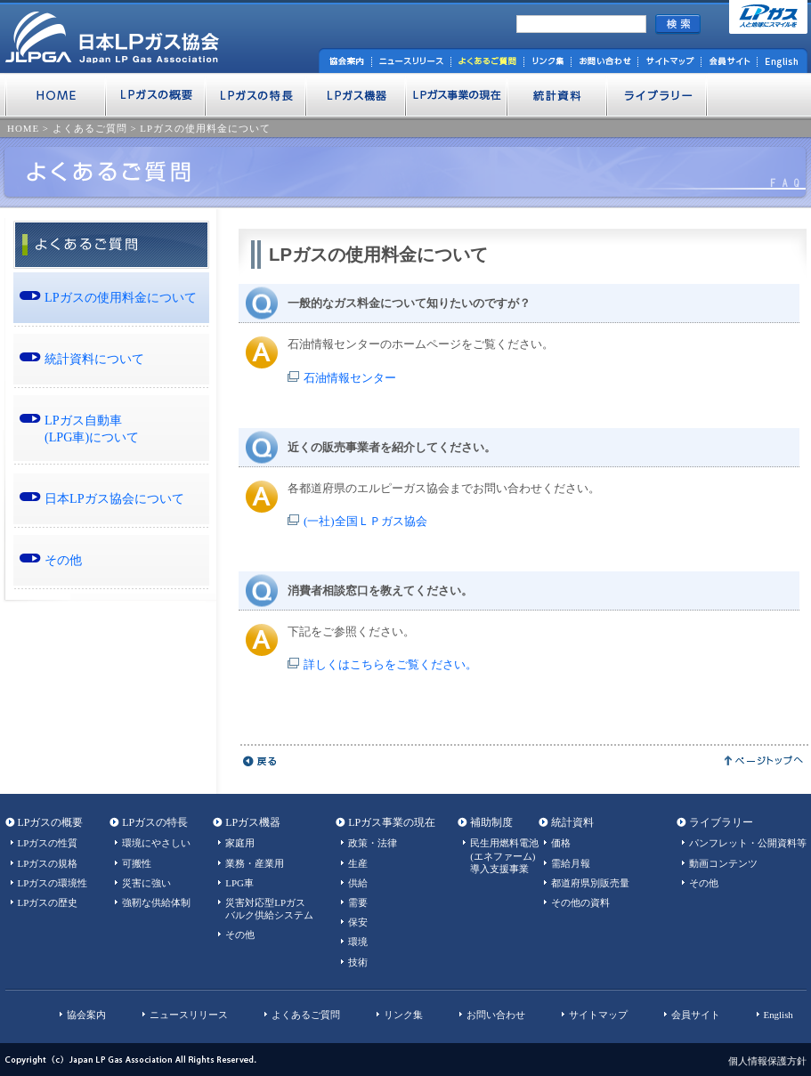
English (778, 1014)
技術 (358, 962)
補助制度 (491, 822)
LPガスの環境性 (53, 883)
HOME (23, 128)
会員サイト (695, 1014)
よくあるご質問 (90, 128)
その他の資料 (580, 902)
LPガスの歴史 (48, 902)
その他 (63, 560)
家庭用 (240, 842)
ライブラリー (721, 822)
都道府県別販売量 (590, 883)
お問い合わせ (495, 1014)
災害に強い (146, 883)
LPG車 (239, 883)
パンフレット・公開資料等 (748, 842)
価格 (561, 842)
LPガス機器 (252, 822)
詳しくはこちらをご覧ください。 (390, 664)
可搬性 (136, 863)
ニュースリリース (189, 1014)
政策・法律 (372, 842)
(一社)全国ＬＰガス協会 (365, 521)
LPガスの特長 (155, 822)
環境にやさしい (156, 842)
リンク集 (403, 1014)
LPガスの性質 (48, 842)
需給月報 (570, 863)
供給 (358, 883)
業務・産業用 (254, 863)
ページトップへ (764, 761)
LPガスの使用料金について (205, 128)
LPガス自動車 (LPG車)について (92, 428)
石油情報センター (350, 377)
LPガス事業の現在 (391, 822)
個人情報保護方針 (767, 1061)
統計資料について (94, 359)
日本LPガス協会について (114, 498)
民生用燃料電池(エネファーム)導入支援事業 (504, 855)
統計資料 (572, 822)
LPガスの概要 (51, 822)
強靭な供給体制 (156, 902)
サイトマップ (598, 1014)
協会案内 (86, 1014)
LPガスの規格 (48, 863)
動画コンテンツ (723, 863)
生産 (358, 863)
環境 (358, 941)
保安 (358, 922)
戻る (260, 761)
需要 (358, 902)
